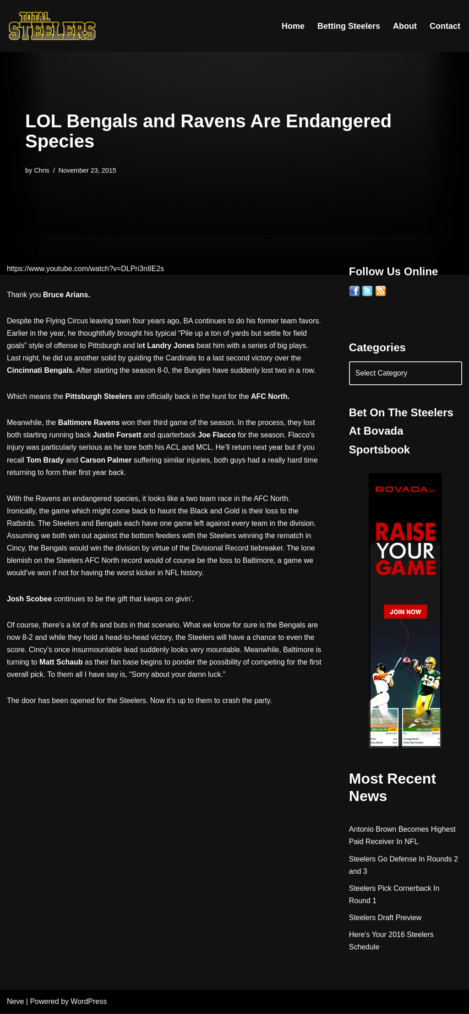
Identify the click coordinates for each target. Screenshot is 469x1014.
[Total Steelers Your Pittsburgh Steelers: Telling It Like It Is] (52, 26)
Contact (445, 26)
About (405, 26)
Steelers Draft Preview (385, 918)
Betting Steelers (348, 26)
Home (293, 26)
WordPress (89, 1002)
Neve (15, 1002)
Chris (41, 170)
